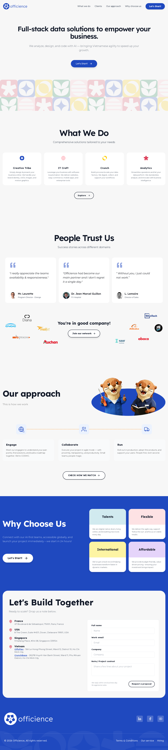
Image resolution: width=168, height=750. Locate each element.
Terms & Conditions (127, 740)
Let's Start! (155, 6)
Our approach (113, 6)
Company (96, 649)
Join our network (84, 334)
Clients (98, 6)
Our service (147, 740)
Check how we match (84, 476)
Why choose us (133, 6)
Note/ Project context (103, 661)
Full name (96, 625)
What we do (83, 6)
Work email (97, 637)
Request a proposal (141, 684)
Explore (84, 195)
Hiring (160, 740)
